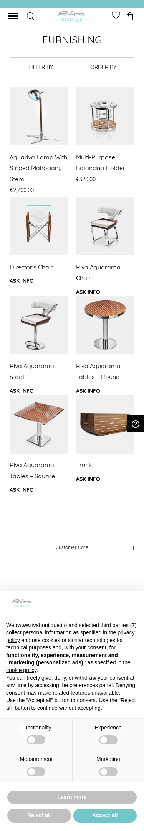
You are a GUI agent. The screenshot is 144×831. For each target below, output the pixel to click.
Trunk (84, 465)
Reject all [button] (39, 815)
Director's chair (31, 267)
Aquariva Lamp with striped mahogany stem (38, 168)
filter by (40, 67)
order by (103, 67)
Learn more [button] (71, 797)
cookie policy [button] (21, 670)
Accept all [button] (105, 815)
